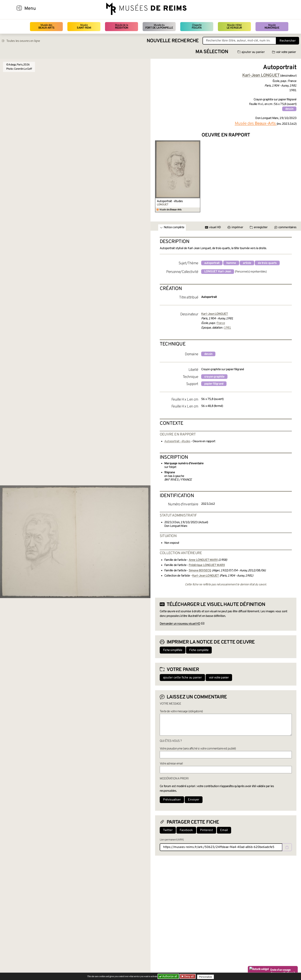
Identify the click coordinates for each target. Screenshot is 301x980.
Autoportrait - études (170, 201)
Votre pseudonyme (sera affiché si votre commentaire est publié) (198, 749)
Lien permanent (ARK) (172, 839)
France (221, 323)
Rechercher (288, 41)
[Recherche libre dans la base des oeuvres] (239, 41)
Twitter (168, 830)
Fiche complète (198, 650)
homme (231, 263)
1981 (227, 328)
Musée (84, 26)
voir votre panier (284, 52)
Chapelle (197, 26)
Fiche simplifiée (172, 650)
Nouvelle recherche (173, 41)
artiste (247, 263)
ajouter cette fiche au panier (182, 678)
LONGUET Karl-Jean (217, 272)
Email (224, 830)
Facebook (186, 830)
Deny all (189, 976)
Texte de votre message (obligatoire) (181, 711)
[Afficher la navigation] (19, 8)
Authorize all (168, 976)
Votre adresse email (171, 764)
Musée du (159, 26)
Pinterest (206, 830)
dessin (289, 109)
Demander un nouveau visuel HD (180, 624)
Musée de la (121, 26)
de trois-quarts (267, 263)
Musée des (46, 26)
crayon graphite (214, 377)
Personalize (206, 976)
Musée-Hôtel (234, 26)
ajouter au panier (251, 52)
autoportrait (211, 263)
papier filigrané (213, 384)
